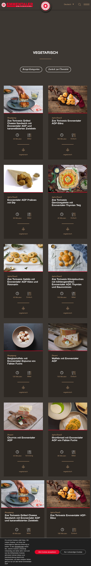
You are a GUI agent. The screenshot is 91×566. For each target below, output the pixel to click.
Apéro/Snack (57, 92)
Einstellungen (19, 546)
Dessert (55, 330)
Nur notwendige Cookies (73, 552)
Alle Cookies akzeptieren (46, 552)
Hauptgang (11, 92)
